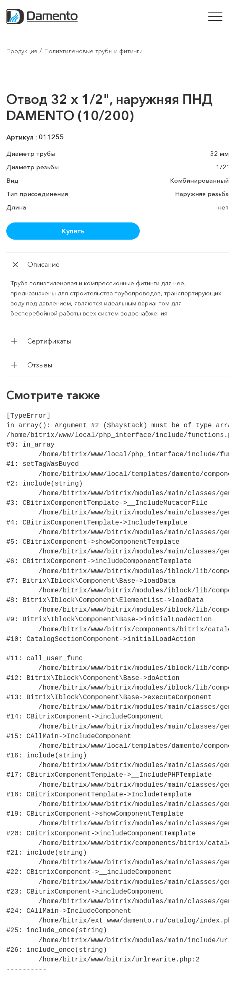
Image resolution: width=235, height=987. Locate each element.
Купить (73, 231)
